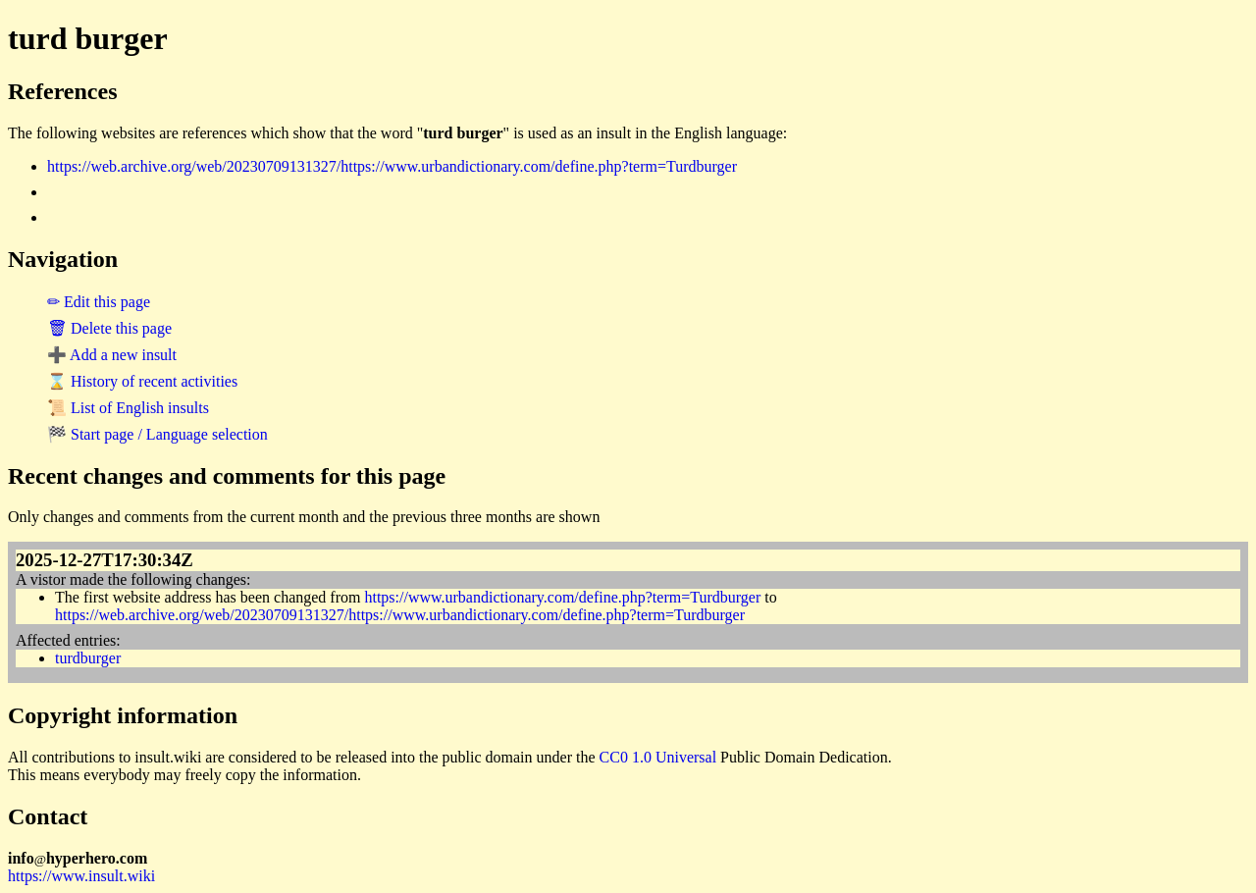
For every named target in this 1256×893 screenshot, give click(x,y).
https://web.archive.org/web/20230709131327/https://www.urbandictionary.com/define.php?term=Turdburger (392, 166)
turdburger (88, 658)
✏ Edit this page (98, 301)
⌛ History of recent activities (142, 381)
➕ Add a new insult (112, 354)
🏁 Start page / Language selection (157, 434)
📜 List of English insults (128, 407)
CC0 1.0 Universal (658, 757)
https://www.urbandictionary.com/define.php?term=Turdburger (562, 597)
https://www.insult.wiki (81, 875)
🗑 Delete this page (109, 328)
